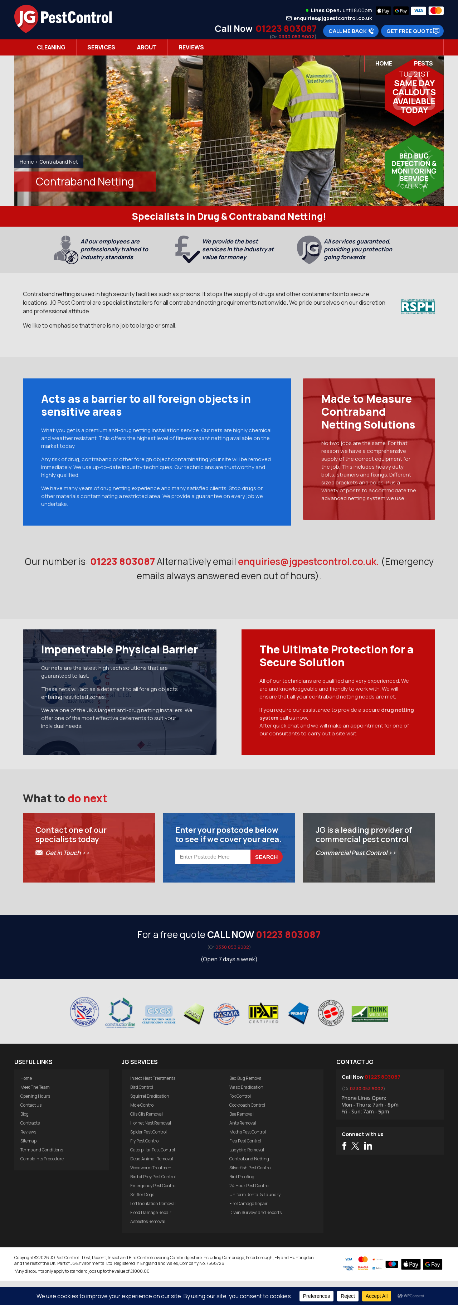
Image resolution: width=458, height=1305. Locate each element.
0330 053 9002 (296, 36)
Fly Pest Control (145, 1165)
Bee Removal (241, 1138)
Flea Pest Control (245, 1165)
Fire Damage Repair (248, 1228)
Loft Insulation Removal (153, 1228)
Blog (24, 1138)
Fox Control (240, 1120)
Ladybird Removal (246, 1174)
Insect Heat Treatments (152, 1102)
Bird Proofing (241, 1201)
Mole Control (142, 1129)
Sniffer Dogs (142, 1219)
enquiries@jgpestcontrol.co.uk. (308, 566)
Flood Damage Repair (150, 1237)
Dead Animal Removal (151, 1183)
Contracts (30, 1147)
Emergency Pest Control (153, 1210)
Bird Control (141, 1111)
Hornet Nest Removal (150, 1147)
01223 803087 (286, 28)
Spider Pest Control (148, 1156)
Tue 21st (414, 74)
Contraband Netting (249, 1183)
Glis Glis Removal (146, 1138)
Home (383, 63)
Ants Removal (242, 1147)
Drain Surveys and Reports (255, 1237)
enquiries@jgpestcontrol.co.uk (332, 18)
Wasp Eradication (246, 1111)
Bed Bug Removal (246, 1102)
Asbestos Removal (147, 1246)
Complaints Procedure (42, 1183)
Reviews (191, 47)
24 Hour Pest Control (249, 1210)
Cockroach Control (247, 1129)
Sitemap (28, 1165)
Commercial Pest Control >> (356, 877)
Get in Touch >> (67, 877)
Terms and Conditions (41, 1174)
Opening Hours (35, 1120)
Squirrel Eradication (149, 1120)
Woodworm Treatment (151, 1192)
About (147, 47)
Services (101, 47)
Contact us (31, 1129)
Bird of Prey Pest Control (153, 1201)
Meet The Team (35, 1111)
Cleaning (51, 47)
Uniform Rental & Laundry (255, 1219)
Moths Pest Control (247, 1156)
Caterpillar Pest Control (152, 1174)
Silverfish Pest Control (250, 1192)
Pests (423, 63)
